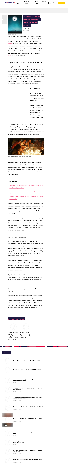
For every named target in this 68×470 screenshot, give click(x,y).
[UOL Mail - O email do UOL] (50, 3)
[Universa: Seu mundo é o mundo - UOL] (10, 2)
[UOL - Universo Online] (16, 2)
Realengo (10, 39)
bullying (10, 51)
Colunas (44, 1)
